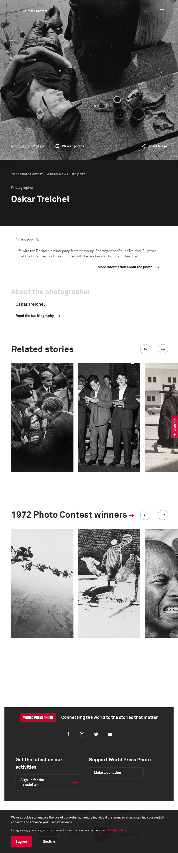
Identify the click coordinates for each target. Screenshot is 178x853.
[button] (145, 349)
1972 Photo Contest (33, 11)
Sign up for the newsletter (32, 782)
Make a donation (107, 772)
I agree (21, 841)
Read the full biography (35, 316)
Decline (49, 841)
